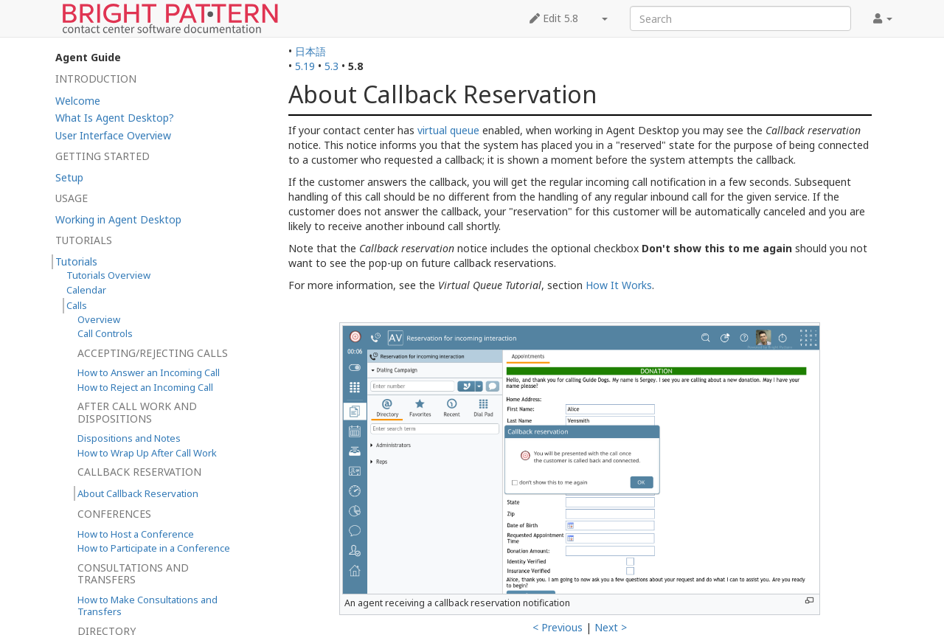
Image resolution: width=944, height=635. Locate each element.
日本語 (310, 51)
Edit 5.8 (554, 18)
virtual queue (448, 130)
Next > (610, 627)
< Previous (557, 627)
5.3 (331, 66)
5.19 (305, 66)
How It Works (619, 285)
